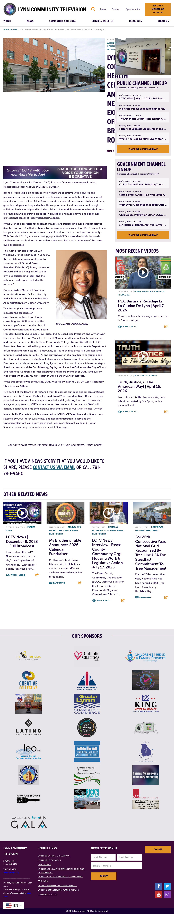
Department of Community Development (60, 877)
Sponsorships (133, 9)
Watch (7, 21)
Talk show (151, 375)
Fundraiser (74, 527)
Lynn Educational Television (53, 856)
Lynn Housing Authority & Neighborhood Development (61, 871)
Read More (59, 583)
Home (6, 29)
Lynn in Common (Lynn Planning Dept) (58, 890)
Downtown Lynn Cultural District (57, 885)
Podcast (139, 375)
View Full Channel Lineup (143, 149)
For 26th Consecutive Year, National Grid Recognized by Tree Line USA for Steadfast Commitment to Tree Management (150, 553)
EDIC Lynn (43, 881)
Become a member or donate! (158, 9)
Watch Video (130, 327)
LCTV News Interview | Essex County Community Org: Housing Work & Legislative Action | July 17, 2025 (108, 554)
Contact (116, 9)
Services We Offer (102, 21)
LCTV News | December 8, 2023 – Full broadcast (22, 541)
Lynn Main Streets (47, 894)
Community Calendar (62, 21)
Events (31, 527)
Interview (97, 530)
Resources (135, 21)
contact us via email (54, 467)
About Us (163, 21)
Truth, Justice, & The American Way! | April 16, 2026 (139, 386)
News (30, 21)
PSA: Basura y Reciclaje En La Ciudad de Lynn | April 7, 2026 (141, 305)
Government (141, 291)
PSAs (152, 291)
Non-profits (56, 534)
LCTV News (110, 530)
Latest (103, 9)
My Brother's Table (60, 530)
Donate (158, 849)
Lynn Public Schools (49, 860)
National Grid (143, 530)
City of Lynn (44, 865)
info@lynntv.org (11, 873)
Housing (113, 527)
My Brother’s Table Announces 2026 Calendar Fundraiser (65, 547)
